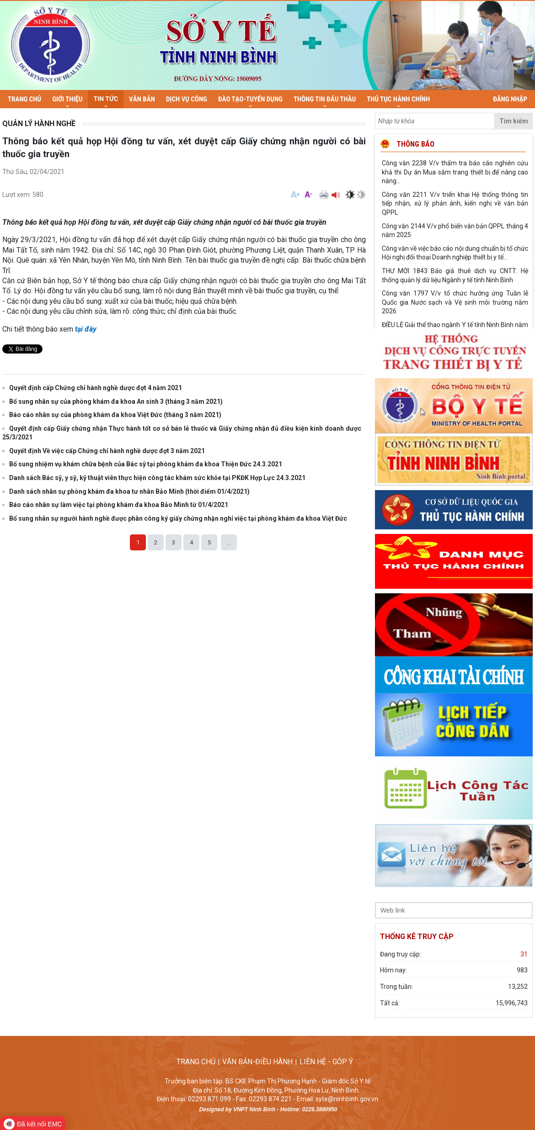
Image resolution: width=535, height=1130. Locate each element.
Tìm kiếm (513, 121)
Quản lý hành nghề (38, 123)
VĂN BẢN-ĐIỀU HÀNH (257, 1061)
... (229, 542)
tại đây (85, 329)
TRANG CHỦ (196, 1061)
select (523, 910)
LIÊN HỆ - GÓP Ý (329, 1061)
